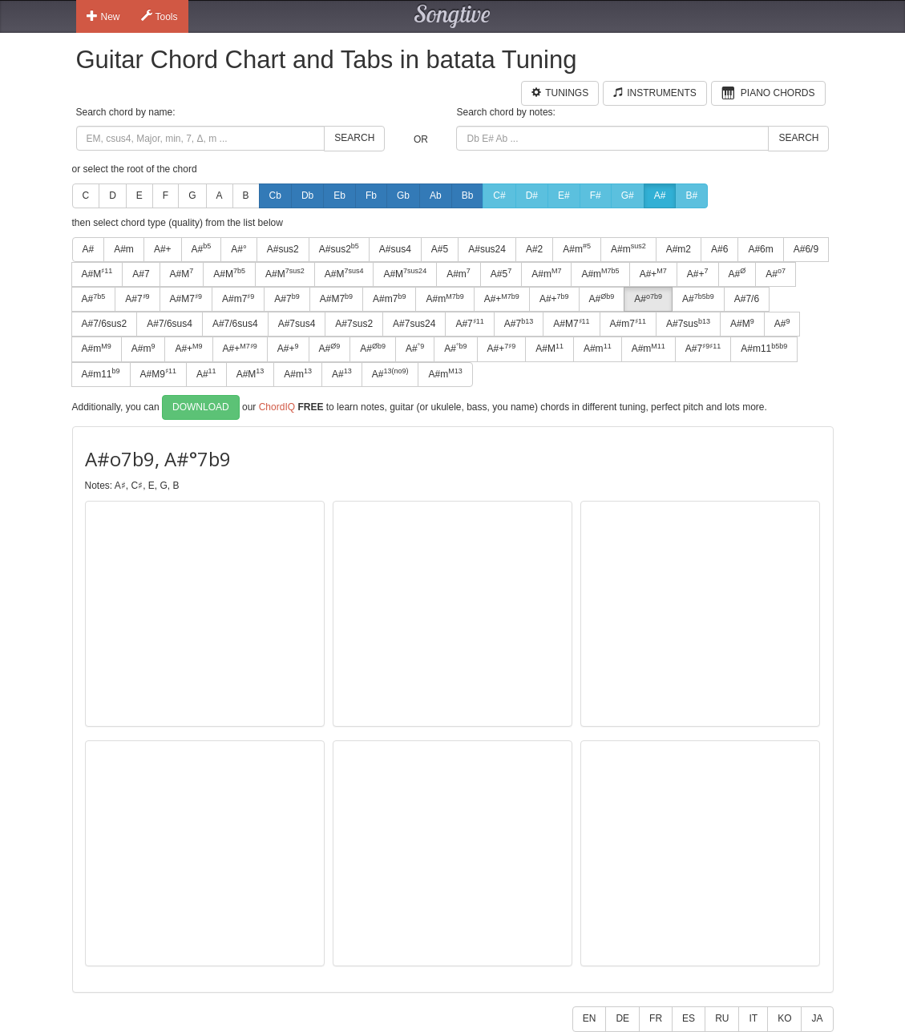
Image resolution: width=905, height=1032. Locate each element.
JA (816, 1018)
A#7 (140, 274)
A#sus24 (487, 249)
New (103, 16)
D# (532, 195)
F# (595, 195)
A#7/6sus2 (104, 323)
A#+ (163, 249)
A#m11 (764, 348)
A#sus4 (395, 249)
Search (354, 137)
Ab (436, 195)
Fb (371, 195)
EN (589, 1018)
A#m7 (238, 298)
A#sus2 (283, 249)
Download (200, 407)
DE (622, 1018)
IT (753, 1018)
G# (627, 195)
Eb (339, 195)
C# (499, 195)
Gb (403, 195)
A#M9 (158, 373)
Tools (159, 16)
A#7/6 (746, 298)
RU (722, 1018)
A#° (238, 249)
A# (660, 195)
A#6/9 (806, 249)
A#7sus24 (414, 323)
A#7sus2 (354, 323)
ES (688, 1018)
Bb (468, 195)
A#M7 (186, 298)
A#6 (719, 249)
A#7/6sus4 (169, 323)
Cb (275, 195)
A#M (97, 273)
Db (307, 195)
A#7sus (688, 323)
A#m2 (678, 249)
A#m (124, 249)
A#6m (760, 249)
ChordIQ (277, 406)
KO (784, 1018)
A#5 (439, 249)
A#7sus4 (297, 323)
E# (564, 195)
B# (691, 195)
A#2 (534, 249)
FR (655, 1018)
